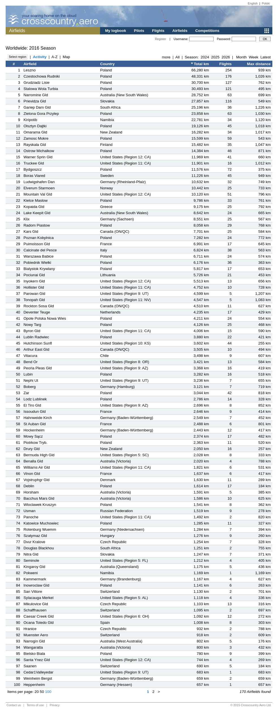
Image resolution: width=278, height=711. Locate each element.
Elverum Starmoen (39, 188)
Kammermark (34, 579)
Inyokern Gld (34, 281)
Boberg (29, 387)
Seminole (31, 560)
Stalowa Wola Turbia (40, 89)
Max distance (259, 64)
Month (241, 57)
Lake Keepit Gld (36, 213)
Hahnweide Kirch (37, 418)
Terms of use (35, 705)
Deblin (28, 486)
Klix (26, 219)
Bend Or (30, 362)
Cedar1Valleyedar (38, 672)
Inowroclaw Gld (36, 585)
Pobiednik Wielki (37, 262)
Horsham (31, 492)
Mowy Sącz (33, 436)
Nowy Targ (32, 324)
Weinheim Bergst (37, 678)
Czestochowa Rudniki (41, 76)
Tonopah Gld (34, 300)
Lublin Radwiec (36, 337)
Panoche (30, 517)
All (177, 57)
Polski (266, 3)
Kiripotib (30, 120)
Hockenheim (33, 430)
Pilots (139, 30)
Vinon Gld (31, 473)
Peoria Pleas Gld (37, 368)
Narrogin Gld (34, 641)
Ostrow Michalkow (38, 151)
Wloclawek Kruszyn (39, 504)
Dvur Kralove (34, 542)
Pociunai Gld (34, 275)
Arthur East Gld (36, 349)
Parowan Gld (34, 293)
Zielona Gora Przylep (41, 113)
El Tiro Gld (32, 405)
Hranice (29, 629)
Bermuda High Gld (39, 455)
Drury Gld (31, 449)
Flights (158, 30)
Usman (29, 511)
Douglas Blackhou (38, 548)
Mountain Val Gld (37, 194)
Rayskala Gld (34, 144)
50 (42, 692)
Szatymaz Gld (35, 536)
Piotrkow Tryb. (35, 442)
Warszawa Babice (38, 256)
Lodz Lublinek (35, 399)
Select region (17, 56)
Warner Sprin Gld (37, 157)
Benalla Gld (33, 461)
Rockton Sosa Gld (38, 306)
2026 (225, 57)
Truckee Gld (33, 163)
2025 (215, 57)
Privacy (55, 705)
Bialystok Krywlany (39, 269)
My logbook (115, 30)
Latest (265, 57)
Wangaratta (33, 647)
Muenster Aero (35, 635)
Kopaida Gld (33, 207)
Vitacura (30, 356)
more (166, 57)
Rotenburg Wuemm (39, 529)
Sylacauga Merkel (38, 598)
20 (36, 692)
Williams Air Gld (36, 467)
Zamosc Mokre (35, 138)
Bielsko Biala (34, 653)
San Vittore (32, 591)
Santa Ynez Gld (36, 660)
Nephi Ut (30, 380)
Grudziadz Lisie (36, 82)
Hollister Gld (33, 287)
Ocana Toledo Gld (38, 622)
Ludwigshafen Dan (39, 182)
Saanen (29, 666)
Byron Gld (31, 331)
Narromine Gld (35, 95)
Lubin (28, 374)
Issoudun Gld (34, 411)
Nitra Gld (30, 554)
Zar (26, 393)
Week (253, 57)
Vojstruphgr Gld (36, 480)
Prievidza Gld (34, 101)
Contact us (13, 705)
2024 (205, 57)
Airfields (179, 30)
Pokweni (30, 573)
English (253, 3)
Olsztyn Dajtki (34, 126)
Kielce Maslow (35, 200)
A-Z (54, 57)
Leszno (29, 70)
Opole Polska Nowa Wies (44, 318)
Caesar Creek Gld (38, 616)
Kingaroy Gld (34, 567)
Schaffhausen (34, 610)
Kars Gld (30, 231)
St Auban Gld (34, 424)
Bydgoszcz (32, 169)
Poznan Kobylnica (38, 238)
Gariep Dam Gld (37, 107)
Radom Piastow (36, 225)
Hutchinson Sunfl (37, 343)
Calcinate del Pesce (40, 250)
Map (66, 57)
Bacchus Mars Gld (38, 498)
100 (48, 692)
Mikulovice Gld (35, 604)
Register (160, 39)
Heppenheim (34, 685)
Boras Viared (34, 176)
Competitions (207, 30)
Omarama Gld (35, 132)
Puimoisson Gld (36, 244)
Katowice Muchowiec (40, 523)
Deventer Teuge (36, 312)
